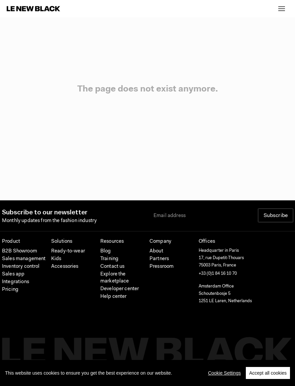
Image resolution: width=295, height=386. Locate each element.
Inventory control (21, 266)
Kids (56, 258)
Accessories (65, 266)
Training (109, 258)
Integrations (15, 281)
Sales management (23, 258)
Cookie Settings (224, 374)
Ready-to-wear (68, 251)
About (156, 251)
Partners (159, 258)
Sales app (13, 274)
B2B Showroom (19, 251)
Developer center (119, 289)
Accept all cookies (268, 374)
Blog (105, 251)
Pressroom (162, 266)
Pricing (10, 289)
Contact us (112, 266)
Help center (113, 296)
